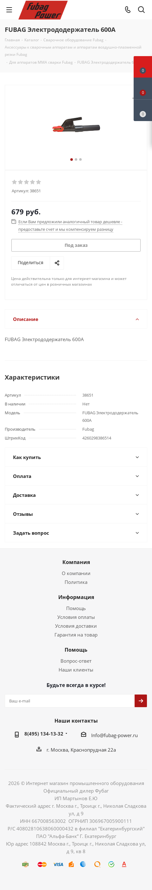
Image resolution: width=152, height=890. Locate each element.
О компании (76, 573)
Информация (76, 597)
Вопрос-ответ (76, 661)
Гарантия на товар (76, 634)
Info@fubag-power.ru (114, 735)
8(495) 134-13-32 (43, 733)
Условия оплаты (76, 617)
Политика (76, 582)
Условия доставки (76, 626)
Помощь (76, 608)
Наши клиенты (76, 669)
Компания (76, 562)
